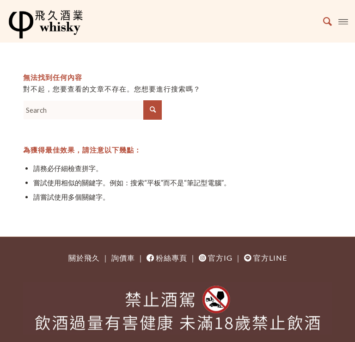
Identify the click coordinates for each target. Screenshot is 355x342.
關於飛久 (84, 257)
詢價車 (123, 257)
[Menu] (343, 21)
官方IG (220, 257)
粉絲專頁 (171, 257)
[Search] (323, 21)
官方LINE (270, 257)
